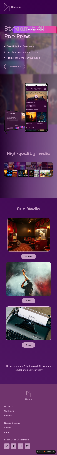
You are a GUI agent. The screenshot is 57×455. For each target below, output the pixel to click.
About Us (8, 406)
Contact (7, 428)
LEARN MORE (15, 66)
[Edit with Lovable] (44, 451)
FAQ (6, 432)
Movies (28, 256)
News (28, 345)
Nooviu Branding (12, 423)
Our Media (9, 411)
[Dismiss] (53, 451)
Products (8, 415)
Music (28, 301)
